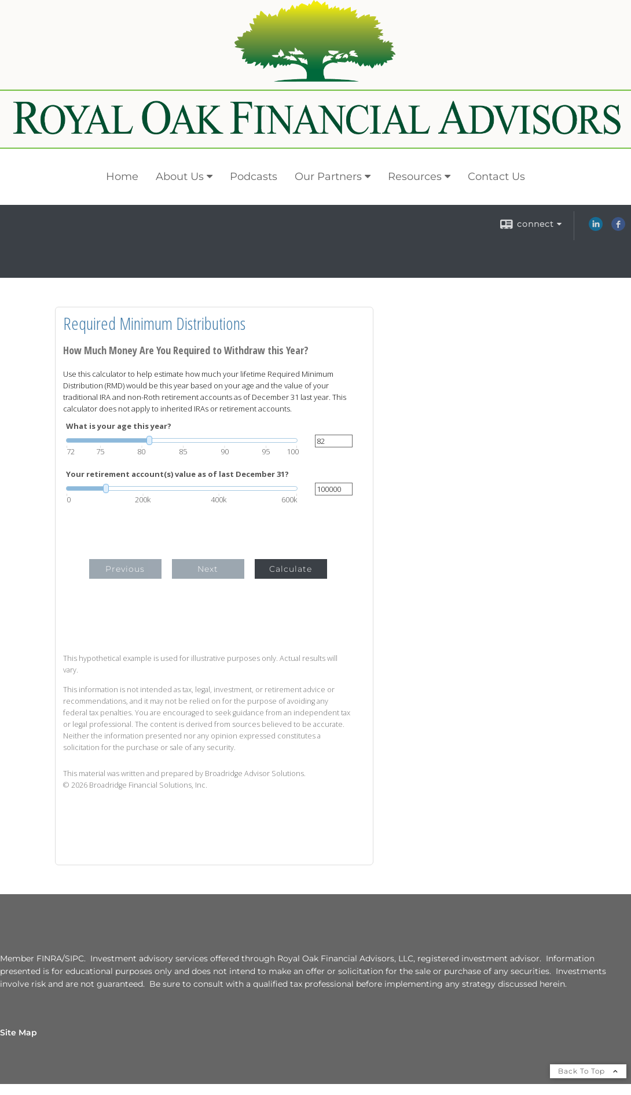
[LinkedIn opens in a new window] (596, 228)
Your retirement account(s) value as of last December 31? (177, 474)
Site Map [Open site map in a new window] (18, 1032)
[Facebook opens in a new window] (618, 228)
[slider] (182, 440)
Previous (125, 569)
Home (122, 176)
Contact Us (496, 176)
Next (207, 569)
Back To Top (588, 1071)
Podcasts (253, 176)
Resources (415, 176)
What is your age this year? (118, 426)
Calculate (290, 569)
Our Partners (328, 176)
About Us (180, 176)
